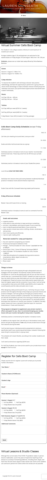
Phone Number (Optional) (10, 394)
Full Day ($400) (8, 402)
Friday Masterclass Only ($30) (12, 405)
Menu (23, 15)
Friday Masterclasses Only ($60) (13, 420)
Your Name (6, 367)
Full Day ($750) (8, 418)
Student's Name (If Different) (11, 374)
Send (4, 440)
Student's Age (6, 380)
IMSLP (35, 249)
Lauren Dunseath (20, 6)
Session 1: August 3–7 (8, 400)
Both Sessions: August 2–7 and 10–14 (13, 416)
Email (4, 387)
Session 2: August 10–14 (9, 408)
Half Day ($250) (20, 402)
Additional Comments (9, 424)
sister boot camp (22, 61)
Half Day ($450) (20, 418)
